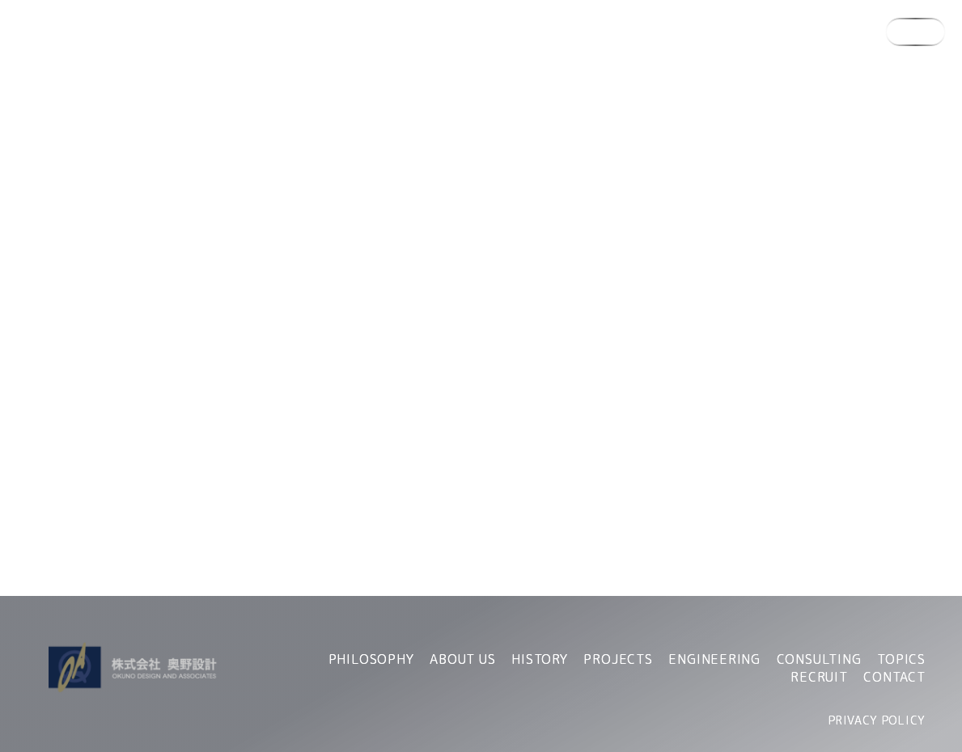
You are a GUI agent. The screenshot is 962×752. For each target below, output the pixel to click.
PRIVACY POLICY (877, 720)
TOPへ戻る (481, 407)
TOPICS (901, 659)
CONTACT (894, 677)
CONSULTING (819, 659)
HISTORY (539, 659)
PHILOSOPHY (371, 659)
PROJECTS (617, 659)
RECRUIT (819, 677)
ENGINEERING (714, 659)
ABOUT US (462, 659)
